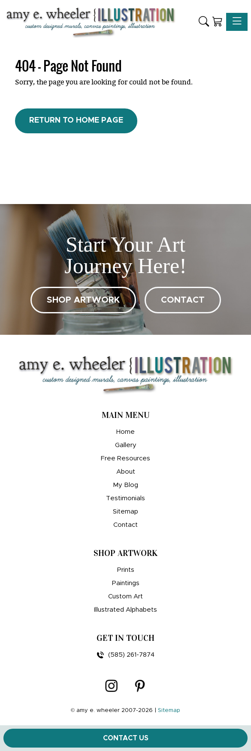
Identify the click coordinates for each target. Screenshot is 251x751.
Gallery (125, 445)
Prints (125, 570)
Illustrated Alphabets (125, 610)
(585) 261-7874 (125, 655)
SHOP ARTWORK (83, 300)
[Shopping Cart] (217, 22)
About (125, 472)
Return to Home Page (76, 120)
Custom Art (125, 596)
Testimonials (125, 498)
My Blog (125, 485)
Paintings (125, 583)
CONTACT (183, 300)
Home (125, 432)
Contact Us (125, 738)
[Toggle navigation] (237, 22)
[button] (204, 22)
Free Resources (125, 458)
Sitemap (125, 511)
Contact (125, 525)
